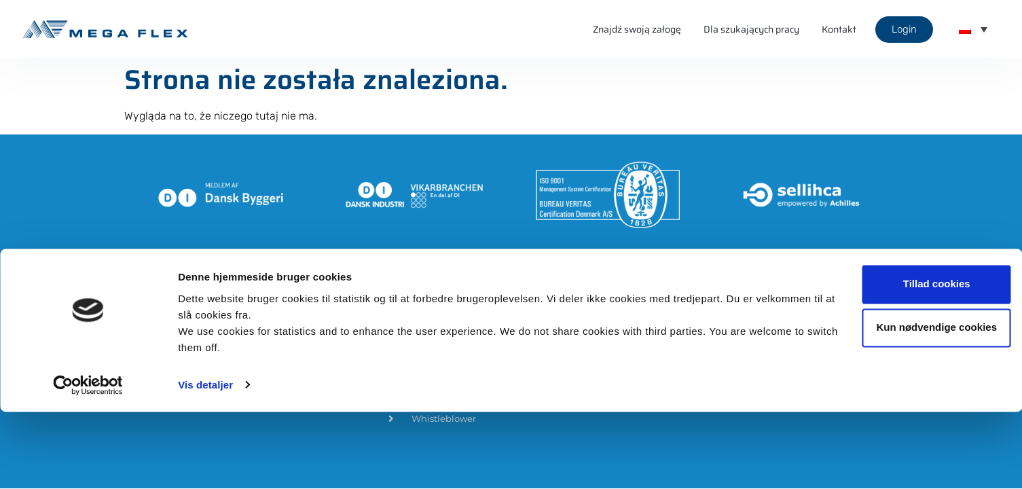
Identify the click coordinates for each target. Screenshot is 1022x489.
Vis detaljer (205, 462)
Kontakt (839, 29)
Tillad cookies (909, 361)
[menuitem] (973, 29)
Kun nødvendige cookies (908, 405)
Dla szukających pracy (751, 29)
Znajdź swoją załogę (637, 29)
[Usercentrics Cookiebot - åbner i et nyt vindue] (88, 462)
